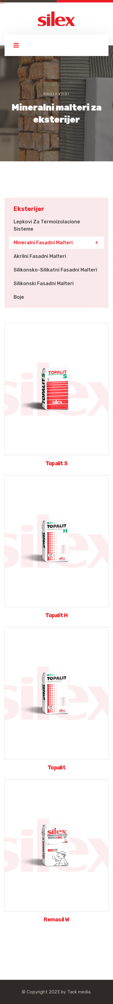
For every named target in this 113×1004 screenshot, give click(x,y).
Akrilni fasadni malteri (40, 256)
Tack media (78, 992)
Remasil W (56, 919)
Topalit (56, 767)
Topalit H (56, 615)
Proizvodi (56, 94)
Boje (19, 297)
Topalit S (57, 463)
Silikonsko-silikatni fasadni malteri (55, 270)
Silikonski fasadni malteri (44, 283)
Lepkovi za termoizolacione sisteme (47, 225)
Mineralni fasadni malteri (43, 242)
